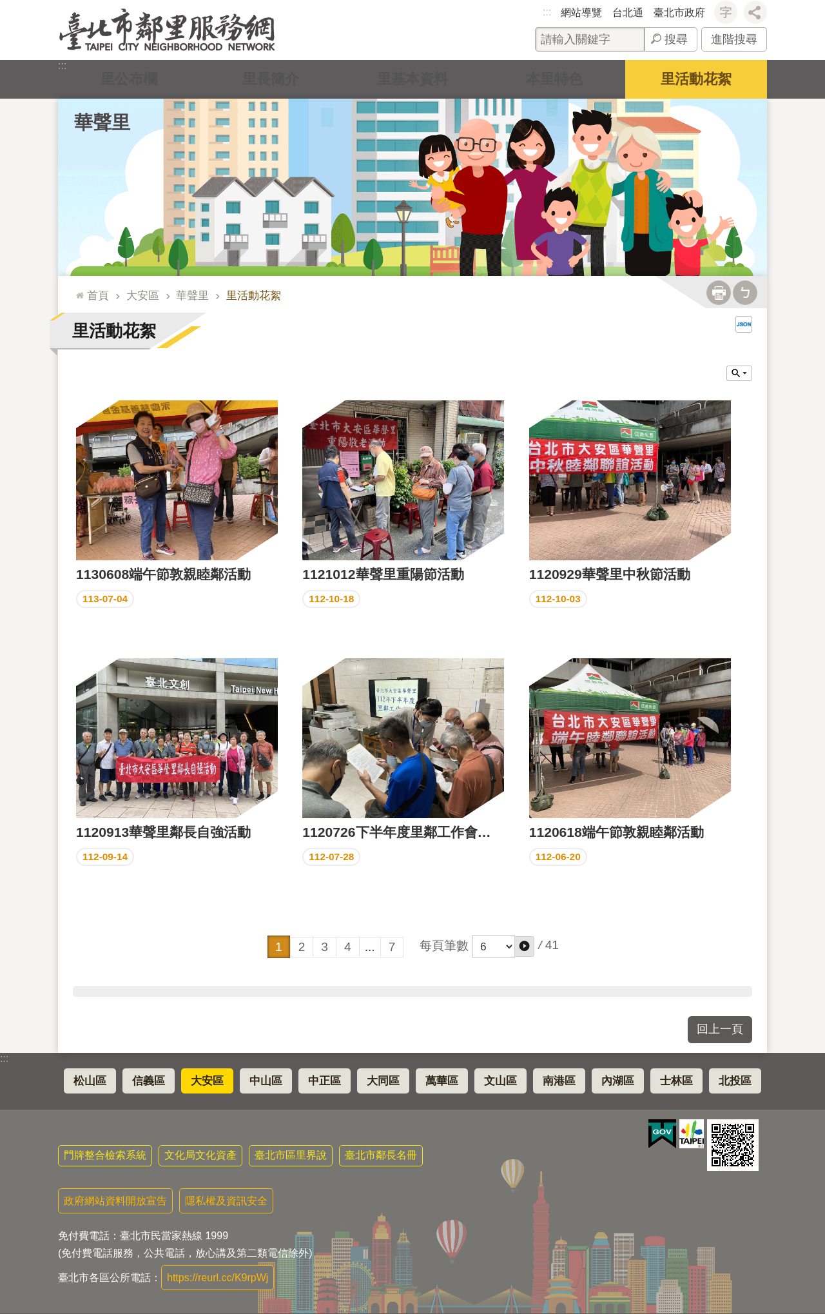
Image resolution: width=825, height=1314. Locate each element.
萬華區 (441, 1081)
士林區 (676, 1081)
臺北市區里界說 (291, 1155)
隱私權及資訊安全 (226, 1200)
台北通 (627, 12)
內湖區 (617, 1081)
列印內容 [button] (718, 292)
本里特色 (554, 79)
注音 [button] (745, 292)
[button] (524, 946)
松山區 (89, 1081)
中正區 (324, 1081)
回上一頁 (720, 1029)
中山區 (265, 1081)
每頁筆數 (444, 945)
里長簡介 (271, 79)
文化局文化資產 (200, 1155)
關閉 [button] (739, 373)
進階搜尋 (734, 39)
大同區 (383, 1081)
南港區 (559, 1081)
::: (547, 11)
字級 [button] (725, 12)
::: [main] (77, 289)
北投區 (735, 1081)
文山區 (500, 1081)
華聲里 (102, 122)
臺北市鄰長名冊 (381, 1155)
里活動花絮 (696, 79)
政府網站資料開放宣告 (115, 1200)
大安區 (142, 295)
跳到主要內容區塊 (6, 6)
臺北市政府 (679, 12)
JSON (743, 324)
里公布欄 (129, 79)
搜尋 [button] (676, 39)
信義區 (148, 1081)
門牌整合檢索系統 (105, 1155)
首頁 (98, 295)
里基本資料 (412, 79)
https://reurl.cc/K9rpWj (217, 1277)
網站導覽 (581, 12)
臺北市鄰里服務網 (167, 30)
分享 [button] (755, 12)
